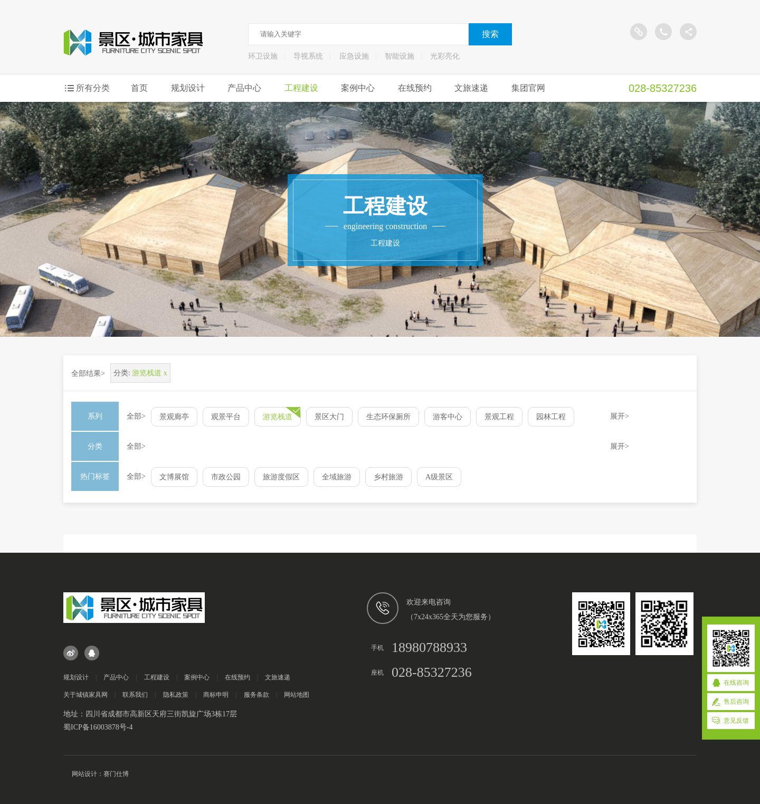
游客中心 (447, 417)
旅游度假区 (281, 477)
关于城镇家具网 (85, 694)
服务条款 (256, 694)
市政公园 (226, 477)
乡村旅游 (388, 477)
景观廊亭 (174, 417)
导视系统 (308, 56)
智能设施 (399, 56)
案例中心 (358, 87)
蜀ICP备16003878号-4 (97, 727)
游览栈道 (277, 417)
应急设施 (354, 56)
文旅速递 (471, 87)
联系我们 (135, 694)
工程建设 (301, 87)
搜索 (490, 34)
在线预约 (415, 87)
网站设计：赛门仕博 (100, 774)
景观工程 (499, 417)
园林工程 (551, 417)
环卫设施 (263, 56)
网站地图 (296, 694)
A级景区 (439, 477)
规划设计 (188, 87)
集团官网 (528, 87)
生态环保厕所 (388, 417)
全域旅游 (337, 477)
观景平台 (226, 417)
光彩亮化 (445, 56)
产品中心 (244, 87)
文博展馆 (174, 477)
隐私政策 (175, 694)
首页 (139, 87)
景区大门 (329, 417)
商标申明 (216, 694)
